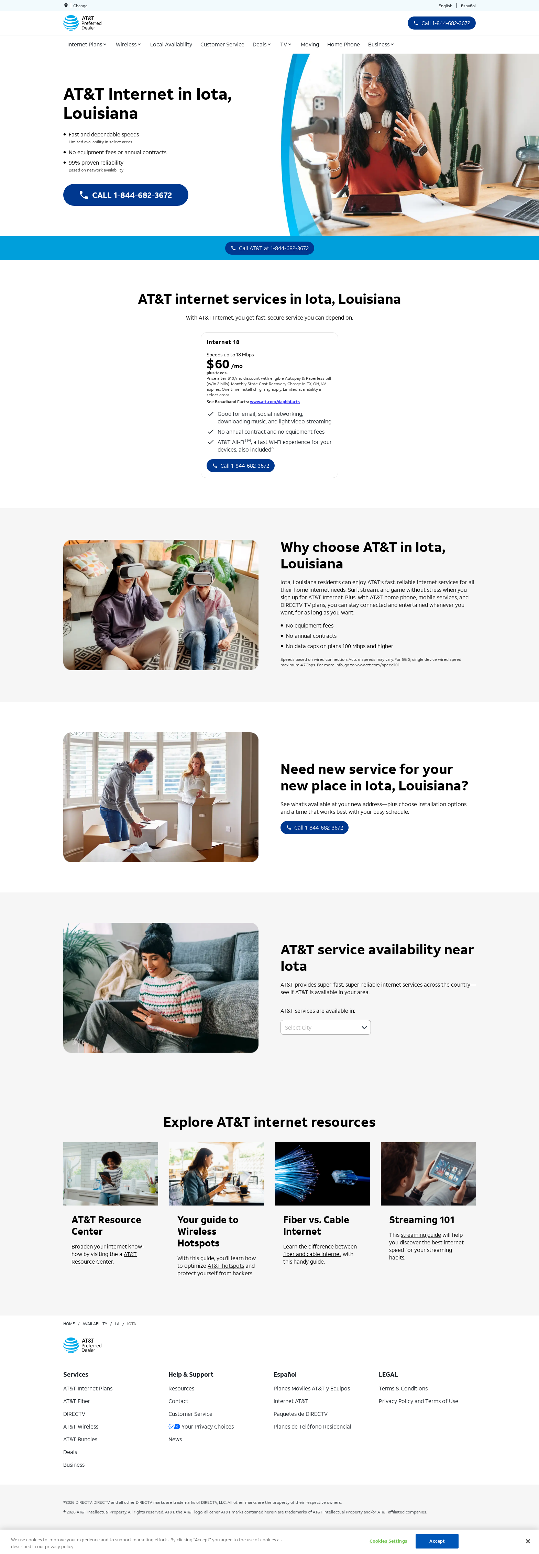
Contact (178, 1401)
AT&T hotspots (226, 1265)
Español (468, 5)
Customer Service (190, 1413)
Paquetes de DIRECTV (301, 1413)
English (445, 5)
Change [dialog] (80, 5)
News (175, 1439)
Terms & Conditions (403, 1388)
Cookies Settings (388, 1541)
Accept (437, 1541)
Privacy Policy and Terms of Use (418, 1401)
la (117, 1323)
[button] (364, 1027)
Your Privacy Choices (201, 1426)
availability (94, 1323)
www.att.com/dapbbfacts (275, 401)
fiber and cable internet (312, 1253)
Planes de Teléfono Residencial (312, 1426)
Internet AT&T (291, 1401)
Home (69, 1323)
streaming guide (421, 1234)
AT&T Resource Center (104, 1257)
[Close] (528, 1541)
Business (74, 1464)
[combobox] (318, 1027)
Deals (70, 1451)
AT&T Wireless (80, 1426)
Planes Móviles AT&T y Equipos (312, 1388)
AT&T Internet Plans (87, 1388)
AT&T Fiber (76, 1401)
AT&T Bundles (80, 1439)
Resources (181, 1388)
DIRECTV (74, 1413)
